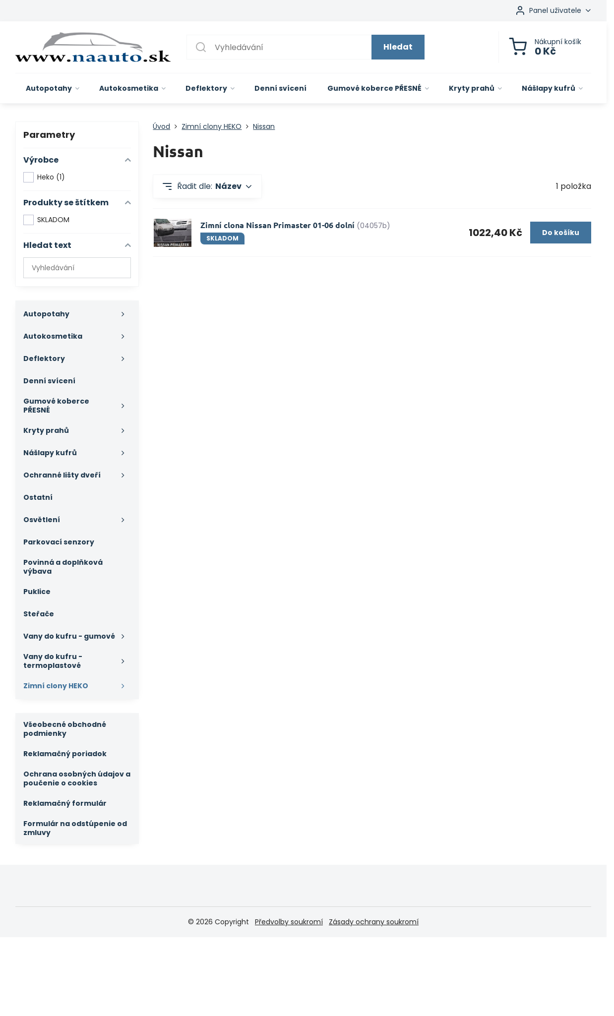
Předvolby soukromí (289, 922)
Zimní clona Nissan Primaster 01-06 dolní (277, 225)
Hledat (398, 47)
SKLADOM (46, 220)
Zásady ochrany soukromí (374, 922)
